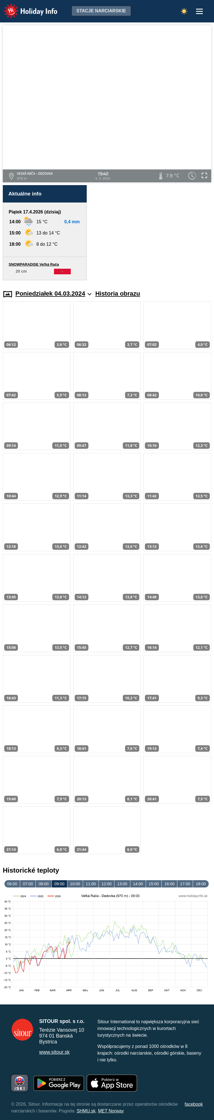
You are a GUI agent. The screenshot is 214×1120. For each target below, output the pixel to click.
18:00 (201, 884)
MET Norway (111, 1110)
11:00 (91, 884)
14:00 (138, 884)
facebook (194, 1104)
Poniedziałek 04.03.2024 (53, 293)
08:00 (44, 884)
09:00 (59, 884)
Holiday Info (25, 7)
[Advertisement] (151, 232)
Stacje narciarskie (101, 10)
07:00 (28, 884)
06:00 (12, 884)
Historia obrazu (117, 293)
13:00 (122, 884)
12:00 (107, 884)
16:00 (169, 884)
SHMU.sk (86, 1110)
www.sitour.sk (54, 1052)
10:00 (75, 884)
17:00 (185, 884)
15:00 (154, 884)
